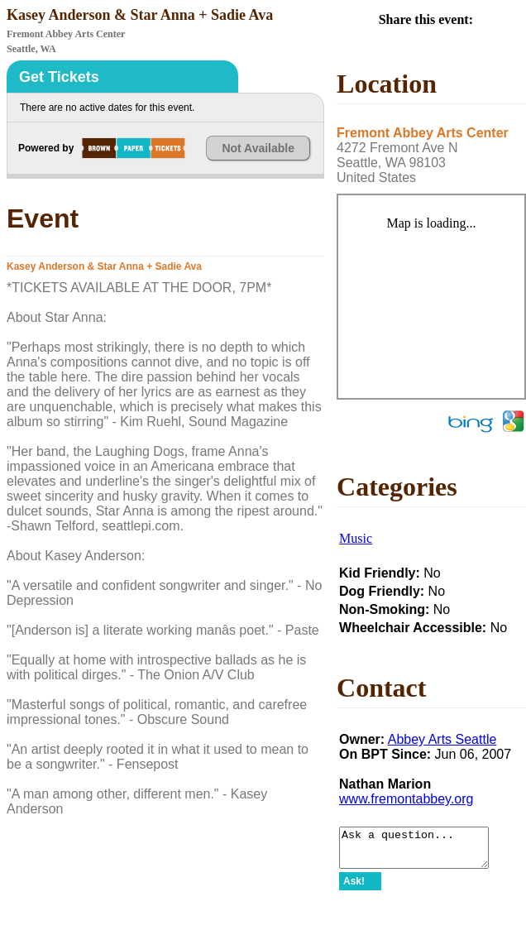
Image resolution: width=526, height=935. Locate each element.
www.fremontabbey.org (406, 799)
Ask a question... (422, 851)
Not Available (258, 148)
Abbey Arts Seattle (442, 739)
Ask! (354, 888)
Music (355, 538)
